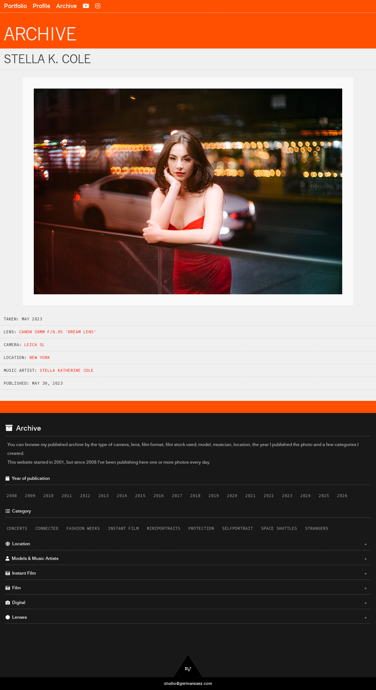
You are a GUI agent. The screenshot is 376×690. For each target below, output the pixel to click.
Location (186, 543)
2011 (67, 495)
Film (186, 587)
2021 (250, 495)
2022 (269, 495)
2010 (48, 495)
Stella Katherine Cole (67, 370)
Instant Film (123, 528)
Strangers (316, 528)
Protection (201, 528)
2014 (122, 495)
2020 (232, 495)
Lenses (186, 617)
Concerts (17, 528)
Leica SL (34, 344)
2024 (305, 495)
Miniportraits (163, 528)
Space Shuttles (279, 528)
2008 (12, 495)
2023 (287, 495)
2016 (158, 495)
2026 (342, 495)
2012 (85, 495)
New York (39, 357)
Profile (41, 6)
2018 (195, 495)
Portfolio (15, 6)
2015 (140, 495)
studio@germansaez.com (188, 683)
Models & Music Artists (186, 558)
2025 (324, 495)
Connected (46, 528)
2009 (30, 495)
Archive (66, 6)
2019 (214, 495)
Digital (186, 602)
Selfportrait (237, 528)
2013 (103, 495)
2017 (177, 495)
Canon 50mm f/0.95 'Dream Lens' (57, 331)
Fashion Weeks (83, 528)
